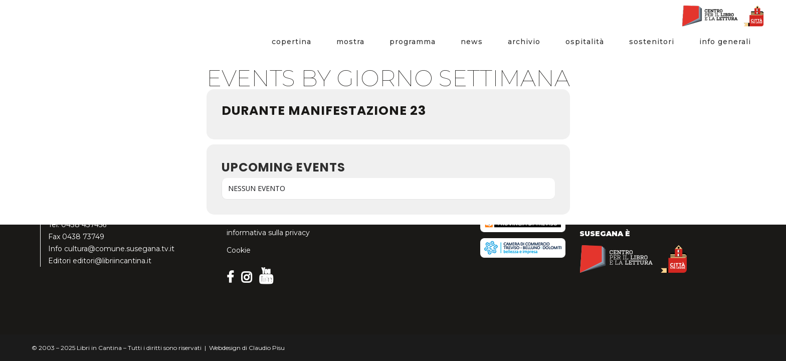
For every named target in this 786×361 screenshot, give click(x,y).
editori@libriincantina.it (112, 260)
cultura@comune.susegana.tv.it (119, 248)
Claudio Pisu (267, 347)
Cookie (239, 250)
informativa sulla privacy (268, 232)
